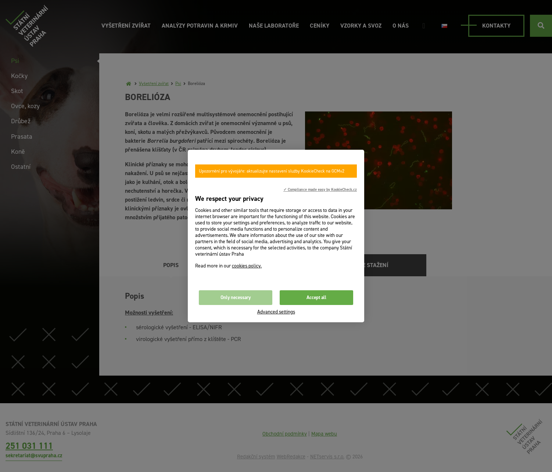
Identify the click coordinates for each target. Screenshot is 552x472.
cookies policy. (247, 266)
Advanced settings (276, 312)
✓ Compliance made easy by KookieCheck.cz (320, 189)
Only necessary (236, 297)
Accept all (316, 297)
